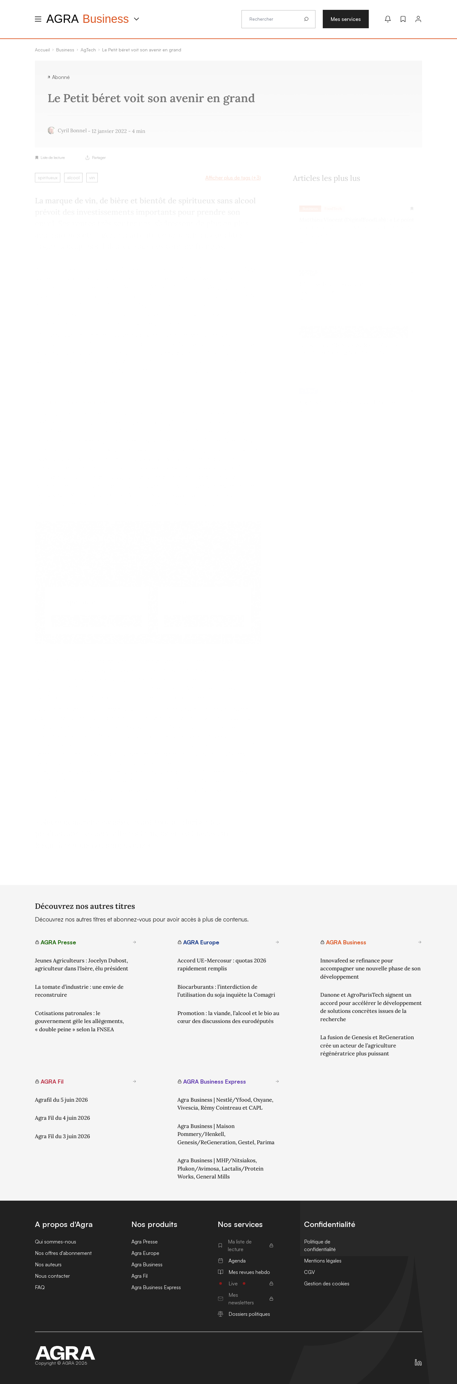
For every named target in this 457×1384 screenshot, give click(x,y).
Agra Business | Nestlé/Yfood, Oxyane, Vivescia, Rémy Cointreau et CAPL (225, 1104)
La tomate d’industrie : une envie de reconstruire (79, 991)
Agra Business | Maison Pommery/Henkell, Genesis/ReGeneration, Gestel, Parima (226, 1134)
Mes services (346, 19)
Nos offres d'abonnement (63, 1253)
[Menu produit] (136, 19)
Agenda (232, 1260)
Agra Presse (144, 1241)
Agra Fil (139, 1276)
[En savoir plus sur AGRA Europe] (277, 942)
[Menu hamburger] (38, 19)
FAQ (40, 1287)
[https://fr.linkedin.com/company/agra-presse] (418, 1362)
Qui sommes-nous (55, 1241)
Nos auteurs (48, 1264)
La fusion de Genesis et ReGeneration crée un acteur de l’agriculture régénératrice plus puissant (367, 1045)
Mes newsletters (246, 1299)
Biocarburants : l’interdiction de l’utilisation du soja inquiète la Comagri (226, 991)
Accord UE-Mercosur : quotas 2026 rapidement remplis (221, 964)
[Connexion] (418, 19)
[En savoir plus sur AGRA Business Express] (277, 1081)
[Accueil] (65, 1353)
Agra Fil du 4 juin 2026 (62, 1117)
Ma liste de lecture (246, 1245)
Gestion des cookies (326, 1283)
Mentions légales (322, 1260)
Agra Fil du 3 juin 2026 (62, 1136)
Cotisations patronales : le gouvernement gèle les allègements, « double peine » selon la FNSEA (79, 1021)
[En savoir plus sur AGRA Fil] (134, 1081)
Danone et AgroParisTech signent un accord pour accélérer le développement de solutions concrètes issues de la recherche (371, 1007)
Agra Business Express (156, 1287)
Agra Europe (145, 1253)
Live (246, 1283)
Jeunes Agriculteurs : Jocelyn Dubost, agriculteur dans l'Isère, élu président (81, 964)
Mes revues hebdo (244, 1272)
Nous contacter (52, 1276)
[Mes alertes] (388, 19)
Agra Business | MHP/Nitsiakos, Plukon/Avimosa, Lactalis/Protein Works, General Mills (220, 1168)
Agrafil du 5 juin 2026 (61, 1099)
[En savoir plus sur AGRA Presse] (134, 942)
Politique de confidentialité (320, 1245)
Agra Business (146, 1264)
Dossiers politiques (244, 1314)
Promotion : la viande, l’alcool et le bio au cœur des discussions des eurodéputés (228, 1017)
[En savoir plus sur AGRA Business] (420, 942)
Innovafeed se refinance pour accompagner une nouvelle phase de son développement (370, 968)
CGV (309, 1272)
